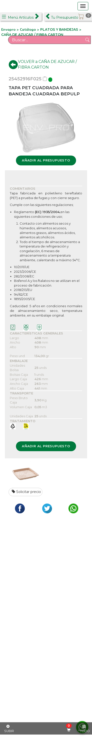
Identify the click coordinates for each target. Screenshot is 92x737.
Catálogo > (30, 29)
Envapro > (10, 29)
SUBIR (9, 729)
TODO (85, 729)
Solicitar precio (26, 492)
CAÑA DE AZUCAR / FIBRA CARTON (32, 34)
